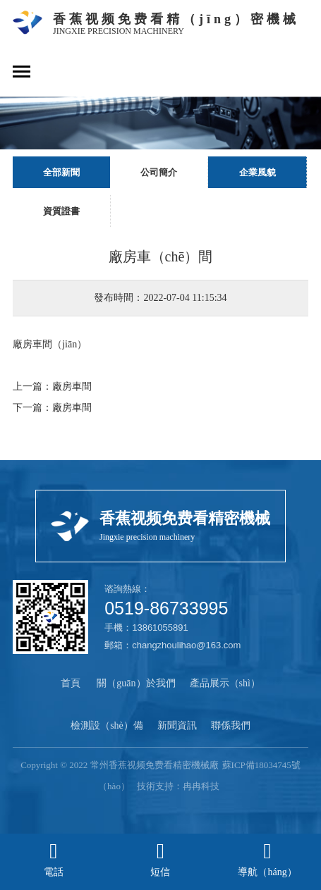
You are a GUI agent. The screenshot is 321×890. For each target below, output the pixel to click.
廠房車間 (72, 386)
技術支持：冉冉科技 (178, 786)
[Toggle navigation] (21, 73)
